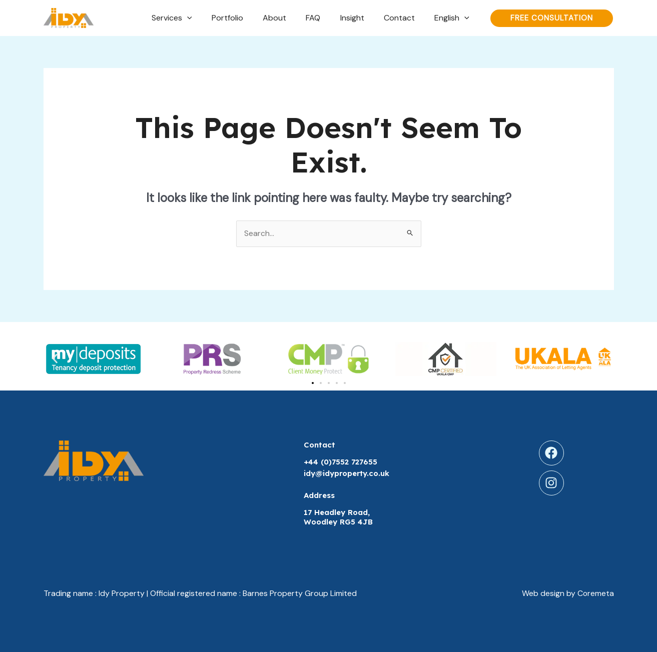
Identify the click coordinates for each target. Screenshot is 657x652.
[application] (211, 18)
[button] (55, 358)
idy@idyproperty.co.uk (347, 473)
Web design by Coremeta (567, 593)
